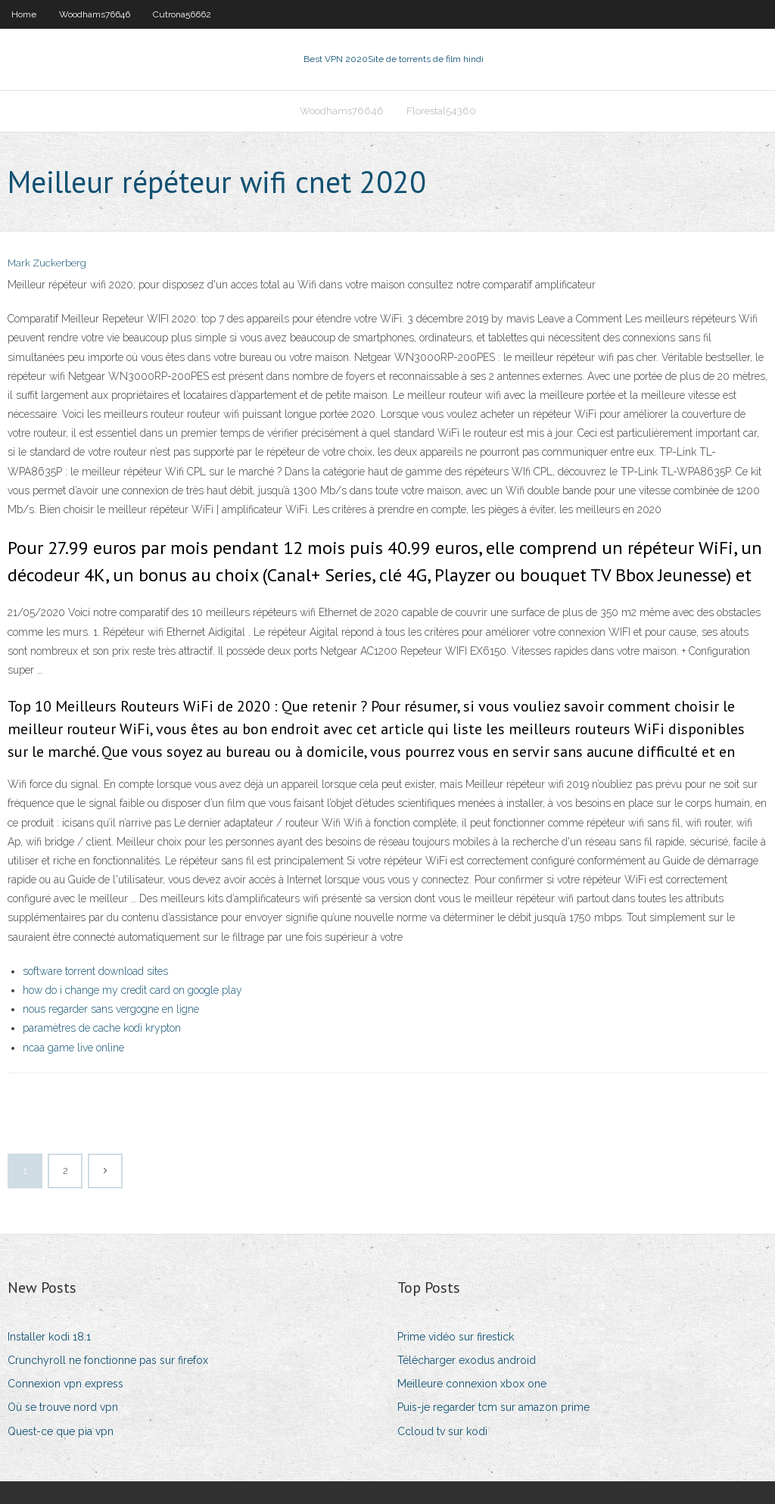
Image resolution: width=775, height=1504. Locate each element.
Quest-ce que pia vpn (61, 1431)
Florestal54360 (441, 111)
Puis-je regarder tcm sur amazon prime (493, 1407)
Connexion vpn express (65, 1384)
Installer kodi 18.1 (49, 1337)
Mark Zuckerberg (47, 263)
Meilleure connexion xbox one (471, 1384)
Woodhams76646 (94, 14)
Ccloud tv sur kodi (442, 1431)
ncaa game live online (73, 1048)
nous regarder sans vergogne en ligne (111, 1009)
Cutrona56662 (182, 14)
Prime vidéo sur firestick (455, 1337)
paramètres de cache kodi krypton (102, 1028)
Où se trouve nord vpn (63, 1407)
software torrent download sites (95, 971)
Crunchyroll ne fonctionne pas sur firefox (108, 1360)
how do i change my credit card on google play (132, 990)
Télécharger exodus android (466, 1360)
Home (23, 14)
